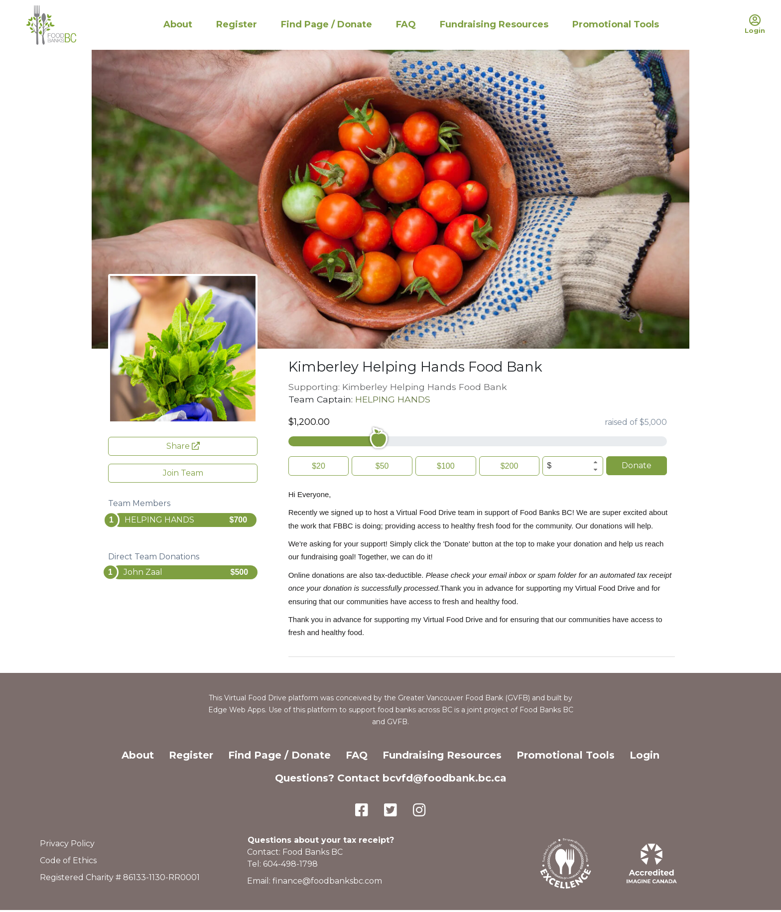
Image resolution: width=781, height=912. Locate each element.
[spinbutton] (572, 466)
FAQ (406, 24)
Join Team (183, 473)
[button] (595, 462)
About (177, 24)
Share (183, 446)
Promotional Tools (615, 24)
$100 (446, 466)
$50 (382, 466)
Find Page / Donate (326, 24)
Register (236, 24)
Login (644, 755)
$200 (510, 466)
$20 (318, 466)
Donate (636, 465)
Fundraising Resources (494, 24)
